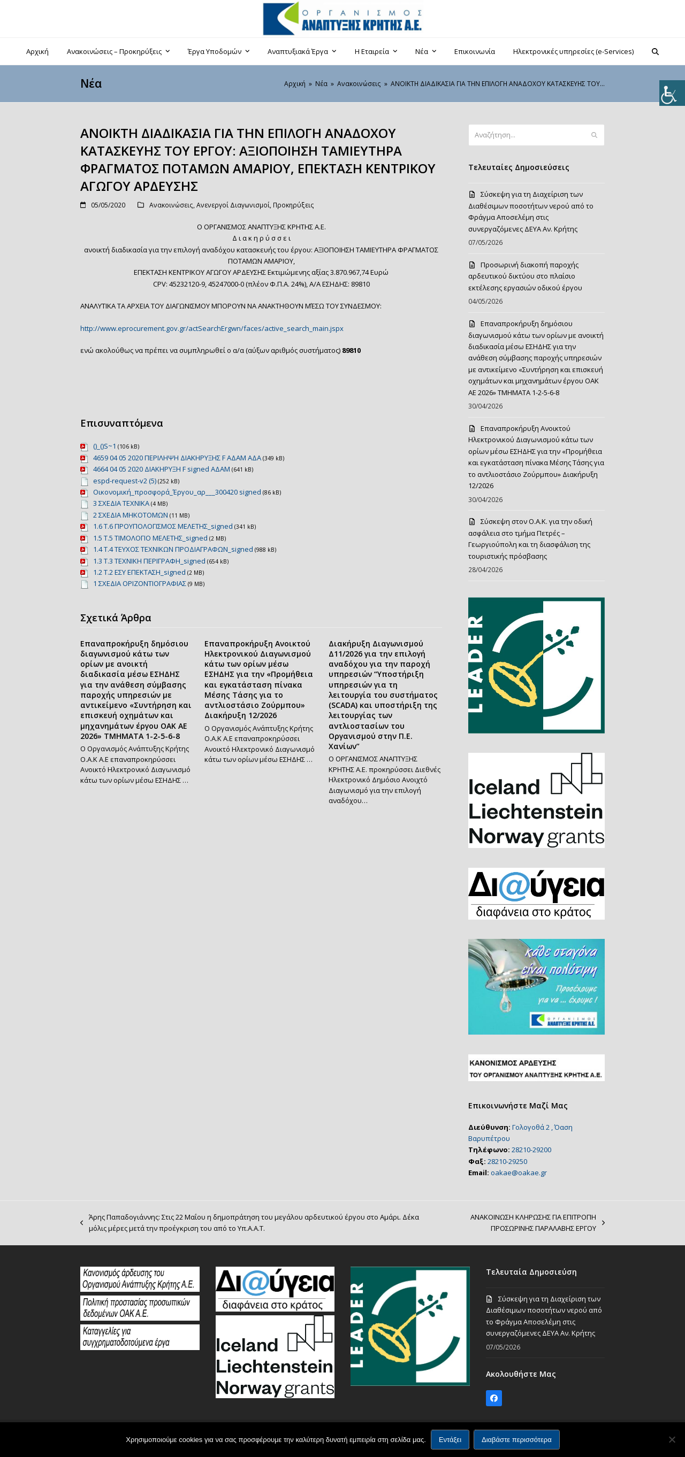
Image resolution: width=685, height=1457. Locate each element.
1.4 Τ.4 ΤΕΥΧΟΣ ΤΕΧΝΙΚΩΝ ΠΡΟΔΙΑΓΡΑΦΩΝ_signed (173, 549)
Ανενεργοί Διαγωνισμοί (233, 205)
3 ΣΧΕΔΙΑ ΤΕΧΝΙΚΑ (121, 503)
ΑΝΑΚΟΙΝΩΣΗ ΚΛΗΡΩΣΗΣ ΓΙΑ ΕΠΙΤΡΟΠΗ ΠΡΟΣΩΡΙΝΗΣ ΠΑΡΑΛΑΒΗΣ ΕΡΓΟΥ (523, 1223)
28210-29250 (507, 1161)
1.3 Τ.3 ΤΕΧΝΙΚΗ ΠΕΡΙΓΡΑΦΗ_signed (149, 561)
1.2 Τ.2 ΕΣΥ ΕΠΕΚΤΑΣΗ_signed (139, 572)
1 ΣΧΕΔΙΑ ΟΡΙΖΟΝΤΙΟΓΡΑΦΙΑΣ (139, 583)
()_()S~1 (104, 446)
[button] (655, 51)
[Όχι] (671, 1439)
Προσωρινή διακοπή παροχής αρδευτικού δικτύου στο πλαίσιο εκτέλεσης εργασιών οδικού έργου (525, 276)
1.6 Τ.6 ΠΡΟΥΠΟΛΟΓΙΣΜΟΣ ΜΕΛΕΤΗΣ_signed (163, 526)
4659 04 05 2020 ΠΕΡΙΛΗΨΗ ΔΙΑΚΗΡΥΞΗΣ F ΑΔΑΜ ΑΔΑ (177, 457)
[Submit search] (594, 135)
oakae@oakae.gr (519, 1172)
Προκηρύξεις (293, 205)
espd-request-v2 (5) (124, 480)
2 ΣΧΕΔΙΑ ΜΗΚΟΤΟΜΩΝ (130, 515)
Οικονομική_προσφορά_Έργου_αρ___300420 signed (177, 492)
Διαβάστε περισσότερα (517, 1440)
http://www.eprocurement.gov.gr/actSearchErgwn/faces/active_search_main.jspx (212, 328)
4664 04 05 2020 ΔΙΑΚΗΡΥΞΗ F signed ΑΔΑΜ (161, 469)
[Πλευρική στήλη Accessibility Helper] (672, 93)
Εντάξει (450, 1440)
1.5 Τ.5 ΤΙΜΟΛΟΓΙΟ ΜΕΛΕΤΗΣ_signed (150, 538)
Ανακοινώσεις (171, 205)
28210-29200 (531, 1149)
